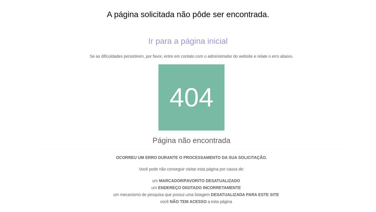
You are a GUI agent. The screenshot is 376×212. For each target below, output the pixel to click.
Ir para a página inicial (188, 41)
